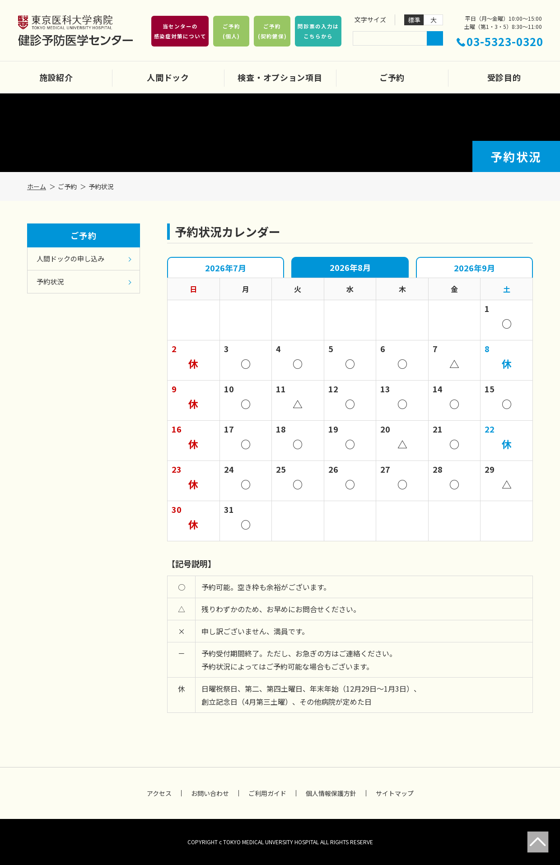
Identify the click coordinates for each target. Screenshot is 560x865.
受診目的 (504, 77)
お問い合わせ (210, 793)
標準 (414, 19)
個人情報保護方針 (331, 793)
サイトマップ (395, 793)
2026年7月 (225, 268)
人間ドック (168, 77)
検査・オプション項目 (280, 77)
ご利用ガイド (267, 793)
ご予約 (392, 77)
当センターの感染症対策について (180, 31)
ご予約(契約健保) (272, 31)
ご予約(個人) (231, 31)
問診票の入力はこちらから (318, 31)
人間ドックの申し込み (70, 258)
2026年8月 (350, 267)
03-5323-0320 (505, 41)
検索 (435, 38)
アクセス (159, 793)
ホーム (36, 186)
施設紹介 (56, 77)
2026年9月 (474, 268)
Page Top (538, 842)
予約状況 (50, 281)
